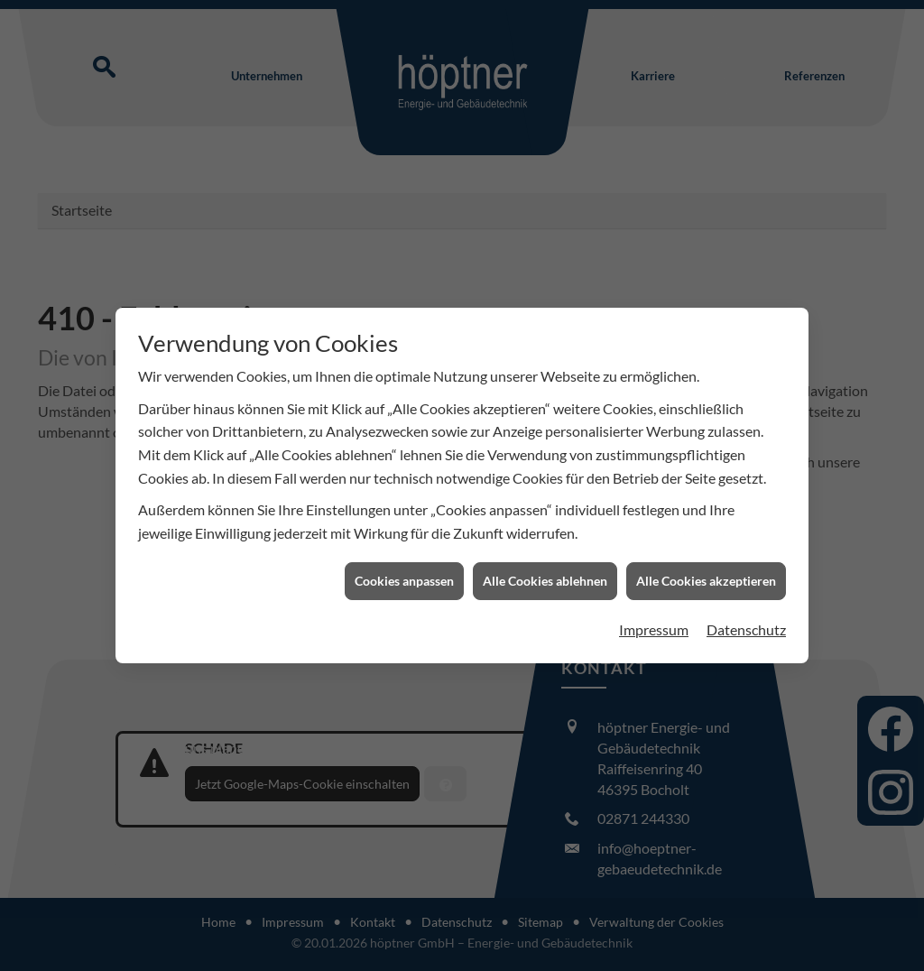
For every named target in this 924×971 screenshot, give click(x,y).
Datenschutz (746, 624)
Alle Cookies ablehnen (545, 577)
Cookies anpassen (404, 577)
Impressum (653, 624)
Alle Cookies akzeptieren (706, 577)
